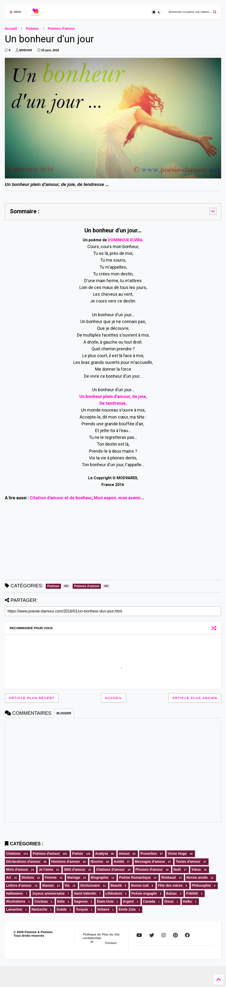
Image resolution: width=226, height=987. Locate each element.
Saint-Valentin (85, 893)
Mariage (73, 877)
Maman (48, 885)
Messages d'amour (150, 861)
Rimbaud (168, 877)
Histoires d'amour (65, 861)
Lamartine (14, 909)
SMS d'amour (74, 869)
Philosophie (201, 885)
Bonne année (197, 877)
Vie (67, 885)
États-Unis (105, 901)
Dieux (168, 901)
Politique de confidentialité (92, 938)
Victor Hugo (177, 853)
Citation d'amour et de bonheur (61, 497)
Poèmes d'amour (61, 28)
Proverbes (148, 853)
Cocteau (41, 901)
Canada (149, 901)
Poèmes (32, 28)
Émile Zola (127, 909)
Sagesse (81, 901)
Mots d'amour (17, 869)
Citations (13, 853)
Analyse (101, 853)
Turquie (82, 909)
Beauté (116, 885)
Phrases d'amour (149, 869)
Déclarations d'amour (23, 861)
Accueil (11, 28)
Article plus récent (32, 698)
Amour (124, 853)
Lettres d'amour (18, 885)
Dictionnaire (90, 885)
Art (8, 877)
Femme (51, 877)
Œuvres (96, 861)
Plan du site (111, 934)
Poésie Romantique (135, 877)
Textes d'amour (188, 861)
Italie (61, 901)
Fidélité (192, 893)
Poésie (77, 853)
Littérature (113, 893)
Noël (177, 869)
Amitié (119, 861)
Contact (110, 943)
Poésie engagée (144, 893)
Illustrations (15, 901)
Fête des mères (170, 885)
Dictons (28, 877)
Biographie (99, 877)
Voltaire (103, 909)
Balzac (171, 893)
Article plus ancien (194, 698)
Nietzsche (39, 909)
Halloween (14, 893)
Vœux (196, 869)
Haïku (187, 901)
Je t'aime (46, 869)
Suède (61, 909)
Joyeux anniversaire (48, 893)
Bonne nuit (140, 885)
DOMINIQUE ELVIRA (125, 240)
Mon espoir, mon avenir (117, 497)
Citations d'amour (110, 869)
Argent (128, 901)
